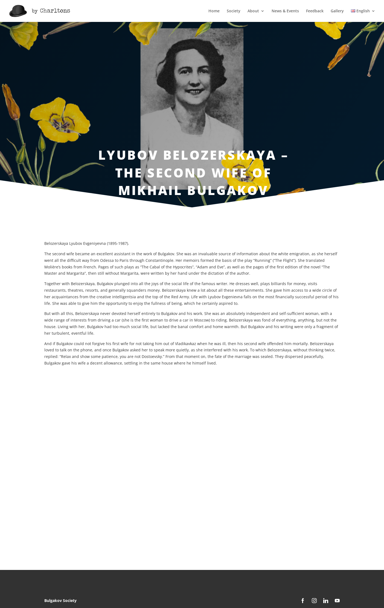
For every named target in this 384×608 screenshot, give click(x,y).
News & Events (285, 11)
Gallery (337, 11)
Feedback (315, 11)
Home (214, 11)
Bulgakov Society (60, 600)
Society (233, 11)
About (253, 11)
